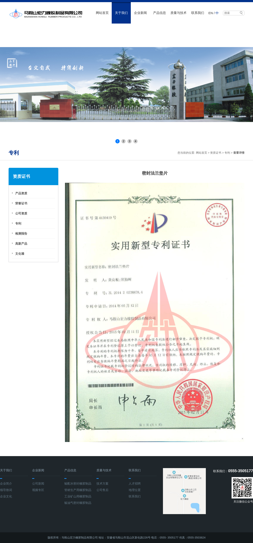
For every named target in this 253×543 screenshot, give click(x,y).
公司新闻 (38, 483)
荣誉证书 (21, 203)
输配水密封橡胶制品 (77, 483)
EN (210, 13)
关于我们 (121, 13)
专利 (227, 152)
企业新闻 (140, 13)
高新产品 (21, 243)
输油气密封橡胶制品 (77, 502)
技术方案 (102, 483)
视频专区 (38, 490)
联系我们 (197, 13)
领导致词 (6, 490)
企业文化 (6, 496)
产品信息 (159, 13)
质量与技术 (178, 13)
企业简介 (6, 483)
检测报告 (21, 233)
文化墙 (19, 253)
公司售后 (102, 490)
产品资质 (21, 193)
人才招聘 (135, 483)
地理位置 (135, 490)
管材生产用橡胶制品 (77, 490)
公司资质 (21, 213)
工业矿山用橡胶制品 (77, 496)
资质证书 (215, 152)
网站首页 (102, 13)
